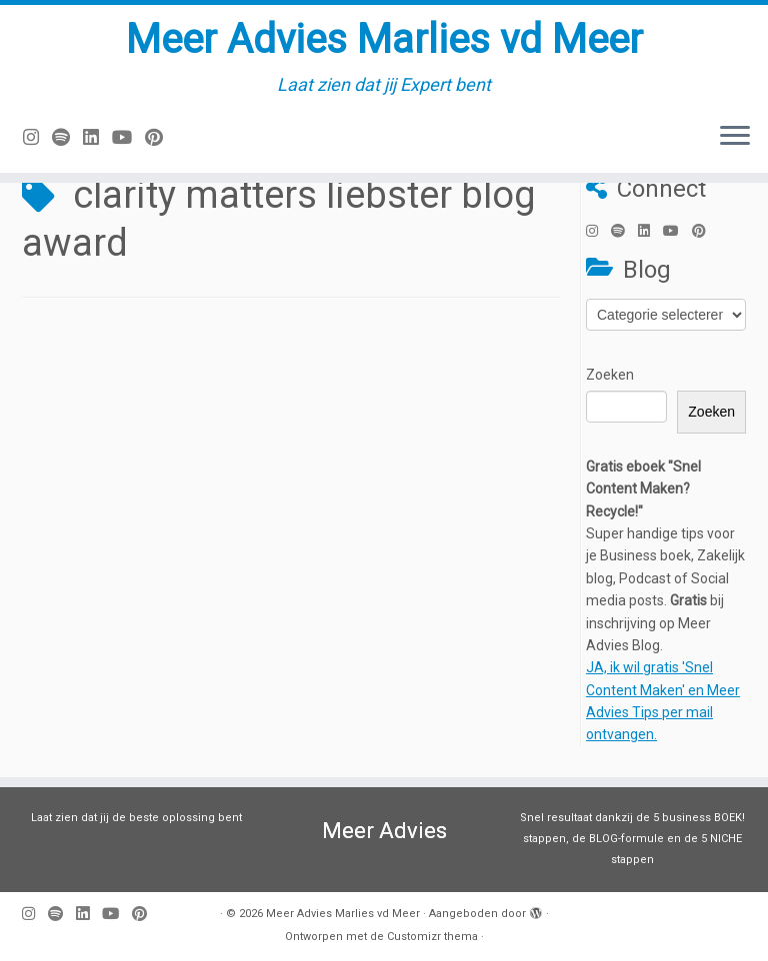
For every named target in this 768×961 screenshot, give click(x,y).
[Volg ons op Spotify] (67, 137)
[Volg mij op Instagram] (37, 137)
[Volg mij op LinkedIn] (97, 137)
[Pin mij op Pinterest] (160, 137)
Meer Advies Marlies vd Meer (384, 39)
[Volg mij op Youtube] (128, 137)
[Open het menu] (735, 137)
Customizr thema (432, 936)
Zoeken (610, 375)
